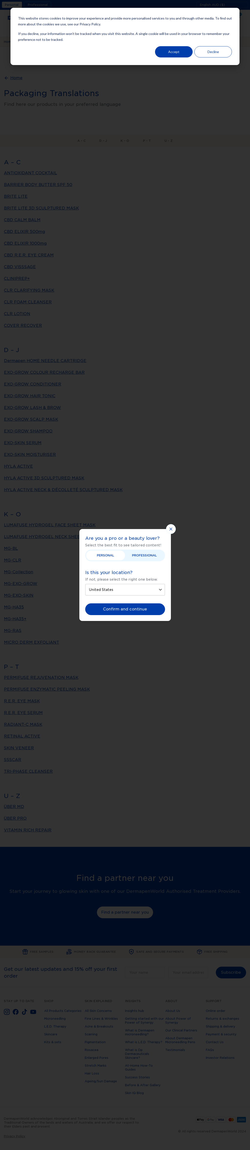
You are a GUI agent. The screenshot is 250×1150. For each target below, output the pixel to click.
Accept (173, 52)
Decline (213, 52)
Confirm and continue (125, 609)
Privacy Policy (90, 24)
